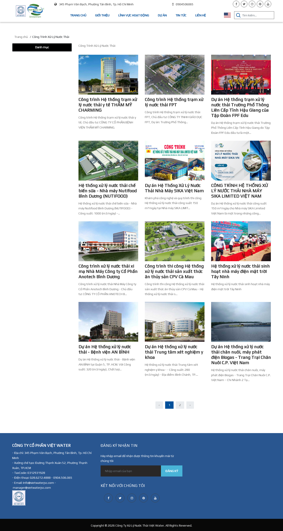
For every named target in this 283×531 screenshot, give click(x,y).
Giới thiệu (102, 15)
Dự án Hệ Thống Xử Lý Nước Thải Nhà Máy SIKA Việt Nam (174, 188)
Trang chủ (78, 15)
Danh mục (42, 47)
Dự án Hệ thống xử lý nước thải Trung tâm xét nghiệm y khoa (174, 352)
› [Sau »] (190, 405)
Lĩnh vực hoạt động (133, 15)
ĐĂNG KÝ (171, 471)
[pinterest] (260, 4)
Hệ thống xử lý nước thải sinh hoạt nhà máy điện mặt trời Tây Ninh (240, 271)
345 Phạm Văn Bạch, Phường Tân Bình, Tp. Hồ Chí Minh (94, 4)
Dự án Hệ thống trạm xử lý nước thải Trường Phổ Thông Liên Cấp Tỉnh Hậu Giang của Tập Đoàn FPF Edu (240, 107)
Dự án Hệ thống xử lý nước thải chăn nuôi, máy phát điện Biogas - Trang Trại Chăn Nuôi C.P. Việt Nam (241, 354)
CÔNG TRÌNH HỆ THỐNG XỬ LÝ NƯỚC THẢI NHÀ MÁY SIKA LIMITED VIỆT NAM (239, 190)
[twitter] (244, 4)
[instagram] (252, 4)
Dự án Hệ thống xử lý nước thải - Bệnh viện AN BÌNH (104, 349)
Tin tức (181, 15)
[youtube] (268, 4)
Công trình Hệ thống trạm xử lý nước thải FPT (174, 102)
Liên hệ (200, 15)
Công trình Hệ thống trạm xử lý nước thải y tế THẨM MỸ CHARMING (107, 105)
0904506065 (182, 4)
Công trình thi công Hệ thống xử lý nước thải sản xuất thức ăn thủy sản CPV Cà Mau (174, 271)
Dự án (162, 15)
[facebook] (236, 4)
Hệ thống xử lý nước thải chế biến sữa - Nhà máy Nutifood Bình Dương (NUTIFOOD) (107, 190)
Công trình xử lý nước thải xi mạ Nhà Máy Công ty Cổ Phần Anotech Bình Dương (108, 271)
